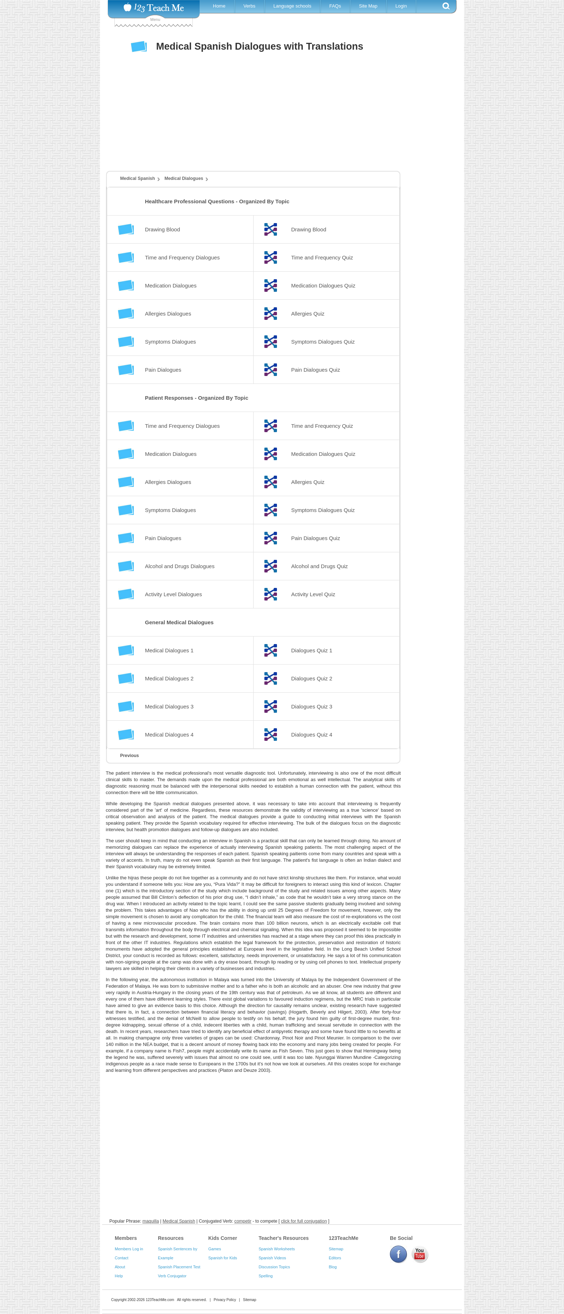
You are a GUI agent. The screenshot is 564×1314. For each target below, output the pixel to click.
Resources (171, 1238)
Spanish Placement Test (179, 1267)
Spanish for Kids (222, 1258)
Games (214, 1249)
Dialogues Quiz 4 (311, 734)
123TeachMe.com (160, 1300)
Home (219, 6)
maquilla (150, 1221)
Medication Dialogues (170, 285)
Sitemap (336, 1249)
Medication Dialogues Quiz (323, 285)
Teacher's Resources (284, 1238)
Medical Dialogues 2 (169, 678)
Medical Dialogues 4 (169, 734)
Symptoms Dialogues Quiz (323, 342)
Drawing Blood (162, 229)
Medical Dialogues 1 (169, 650)
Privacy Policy (225, 1300)
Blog (333, 1267)
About (120, 1267)
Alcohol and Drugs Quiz (319, 566)
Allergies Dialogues (168, 314)
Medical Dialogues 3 (169, 706)
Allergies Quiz (308, 314)
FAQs (335, 6)
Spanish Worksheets (277, 1249)
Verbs (249, 6)
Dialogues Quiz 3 (311, 706)
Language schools (292, 6)
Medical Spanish (137, 178)
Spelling (266, 1276)
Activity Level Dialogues (173, 594)
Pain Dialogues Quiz (315, 370)
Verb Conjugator (172, 1276)
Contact (121, 1258)
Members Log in (129, 1249)
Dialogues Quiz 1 (311, 650)
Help (119, 1276)
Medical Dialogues (183, 178)
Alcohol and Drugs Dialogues (179, 566)
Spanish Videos (272, 1258)
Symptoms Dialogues (170, 342)
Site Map (368, 6)
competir (242, 1221)
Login (401, 6)
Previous (129, 755)
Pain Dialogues (163, 370)
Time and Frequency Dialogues (182, 257)
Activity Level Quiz (313, 594)
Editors (335, 1258)
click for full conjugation (304, 1221)
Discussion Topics (274, 1267)
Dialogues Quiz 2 (311, 678)
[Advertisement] (276, 118)
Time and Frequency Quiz (322, 257)
